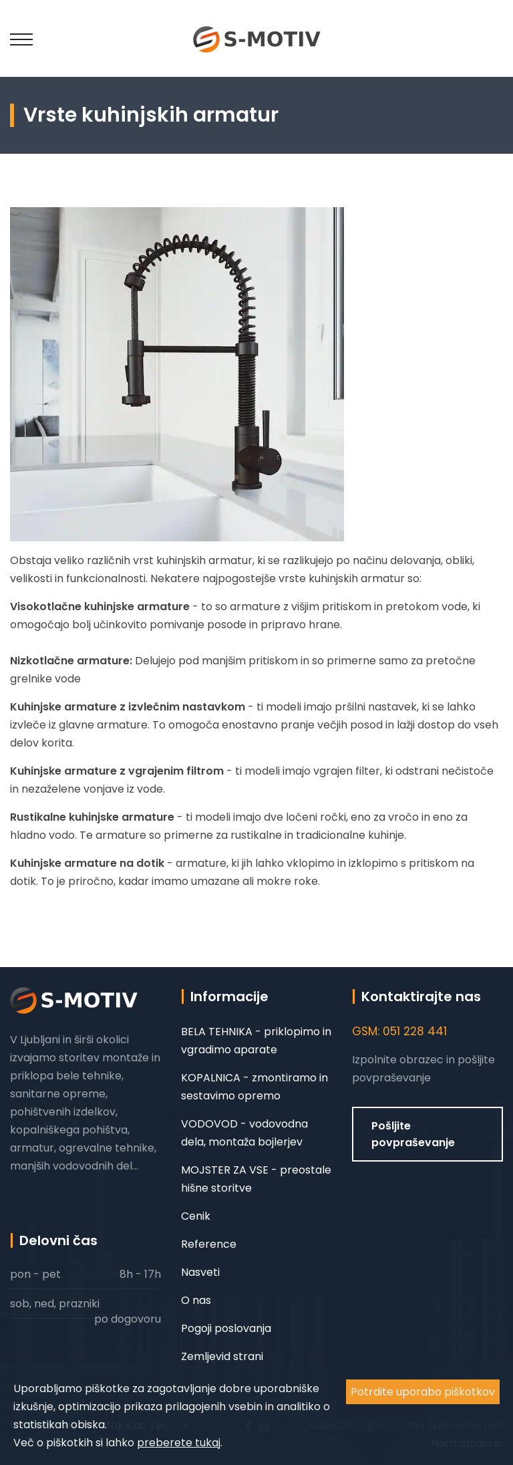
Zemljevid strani (222, 1356)
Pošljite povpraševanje (413, 1134)
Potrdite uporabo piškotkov (423, 1392)
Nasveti (200, 1272)
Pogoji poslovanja (226, 1328)
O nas (196, 1300)
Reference (208, 1244)
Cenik (195, 1216)
